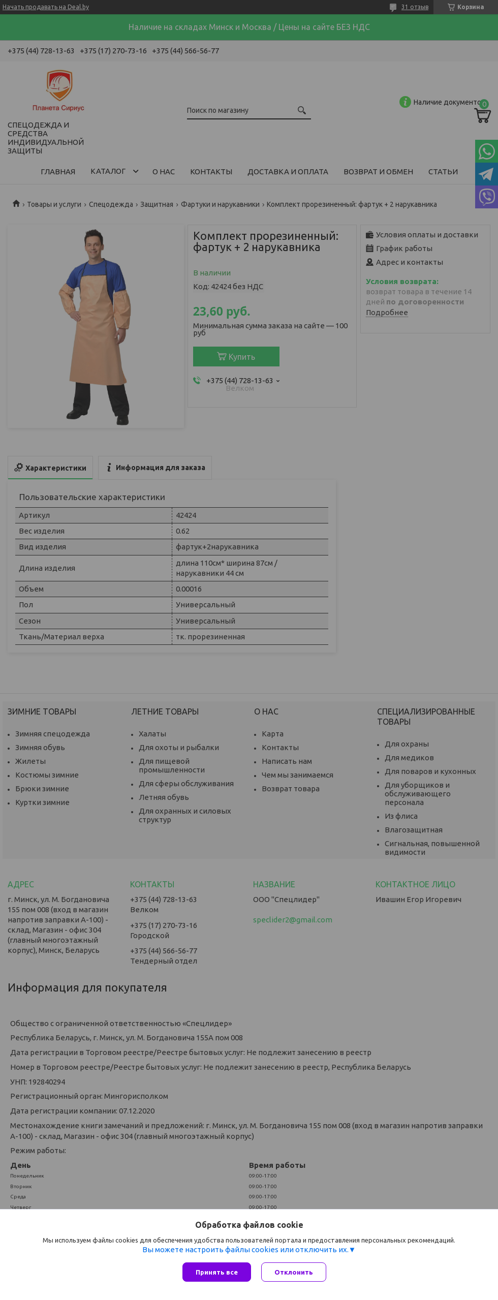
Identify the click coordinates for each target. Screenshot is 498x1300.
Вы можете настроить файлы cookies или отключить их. (245, 1249)
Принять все (217, 1272)
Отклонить (293, 1272)
